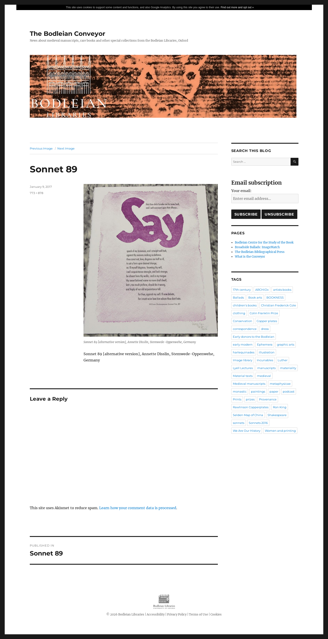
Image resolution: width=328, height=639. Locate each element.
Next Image (66, 148)
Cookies (216, 614)
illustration (266, 352)
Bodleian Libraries (131, 614)
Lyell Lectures (243, 368)
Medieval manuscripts (249, 383)
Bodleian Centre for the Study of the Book (264, 242)
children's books (245, 305)
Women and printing (280, 430)
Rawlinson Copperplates (250, 407)
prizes (250, 399)
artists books (282, 289)
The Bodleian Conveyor (67, 33)
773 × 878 (36, 193)
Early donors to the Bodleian (253, 336)
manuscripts (266, 368)
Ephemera (264, 344)
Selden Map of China (248, 415)
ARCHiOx (262, 289)
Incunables (265, 360)
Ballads (238, 297)
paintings (258, 391)
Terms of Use (198, 614)
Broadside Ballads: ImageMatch (257, 247)
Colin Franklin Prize (264, 313)
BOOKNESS (275, 297)
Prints (237, 399)
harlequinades (243, 352)
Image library (242, 360)
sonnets (238, 423)
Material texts (243, 376)
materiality (288, 368)
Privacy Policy (177, 614)
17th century (242, 289)
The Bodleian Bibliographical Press (260, 252)
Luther (282, 360)
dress (265, 329)
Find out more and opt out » (237, 7)
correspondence (245, 329)
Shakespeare (277, 415)
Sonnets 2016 (258, 423)
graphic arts (285, 344)
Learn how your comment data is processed (137, 508)
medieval (264, 376)
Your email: (241, 190)
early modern (243, 344)
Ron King (279, 407)
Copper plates (267, 321)
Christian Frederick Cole (278, 305)
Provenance (268, 399)
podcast (288, 391)
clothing (239, 313)
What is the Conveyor (250, 257)
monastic (240, 391)
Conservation (242, 321)
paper (274, 391)
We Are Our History (246, 430)
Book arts (255, 297)
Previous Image (41, 148)
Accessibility (156, 614)
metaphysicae (280, 383)
